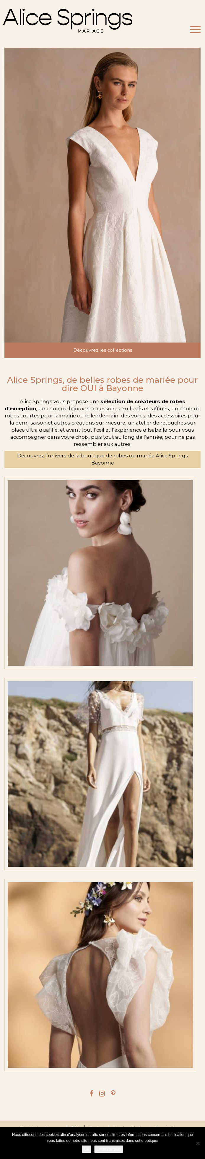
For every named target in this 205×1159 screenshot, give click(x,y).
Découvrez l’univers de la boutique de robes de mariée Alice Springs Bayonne (102, 459)
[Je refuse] (198, 1143)
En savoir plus (109, 1149)
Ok (86, 1149)
